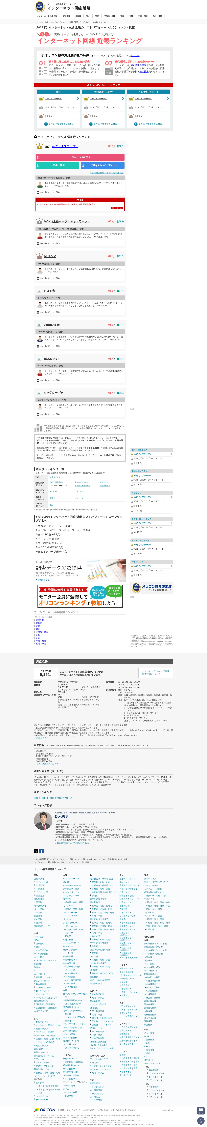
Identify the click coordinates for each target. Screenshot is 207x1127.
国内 (67, 1085)
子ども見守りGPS (71, 1048)
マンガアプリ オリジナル (74, 1024)
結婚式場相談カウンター (130, 1037)
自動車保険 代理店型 (153, 947)
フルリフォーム (43, 1062)
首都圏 (39, 1039)
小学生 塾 (94, 956)
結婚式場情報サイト (128, 1040)
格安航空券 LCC (70, 1072)
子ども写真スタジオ (72, 1004)
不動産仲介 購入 (41, 1029)
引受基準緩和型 (153, 981)
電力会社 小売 (69, 1044)
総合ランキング (56, 477)
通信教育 (94, 970)
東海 (38, 635)
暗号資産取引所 (41, 1001)
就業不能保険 (150, 1001)
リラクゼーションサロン (101, 1066)
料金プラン (104, 482)
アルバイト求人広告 (128, 957)
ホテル (66, 1089)
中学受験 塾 (95, 936)
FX (35, 970)
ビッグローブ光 (53, 392)
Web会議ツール (127, 978)
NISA (36, 940)
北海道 (39, 623)
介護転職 (123, 909)
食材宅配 (67, 899)
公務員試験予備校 (98, 1041)
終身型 (149, 977)
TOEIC (95, 1018)
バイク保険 (39, 889)
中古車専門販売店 (73, 966)
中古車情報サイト (71, 960)
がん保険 (38, 919)
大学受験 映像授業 (98, 899)
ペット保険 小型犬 (152, 967)
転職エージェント (127, 902)
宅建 (94, 1014)
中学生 (103, 973)
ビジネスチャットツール (130, 975)
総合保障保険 (150, 1014)
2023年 (53, 798)
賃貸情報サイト (41, 1049)
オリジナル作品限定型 (75, 1017)
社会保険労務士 (107, 1018)
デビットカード (41, 994)
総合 (58, 92)
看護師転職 (124, 906)
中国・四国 (41, 641)
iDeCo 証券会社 (41, 953)
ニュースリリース (73, 1110)
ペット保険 (39, 909)
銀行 (38, 947)
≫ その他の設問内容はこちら (47, 764)
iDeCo (147, 1046)
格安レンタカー (70, 949)
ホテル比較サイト (71, 1069)
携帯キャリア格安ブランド (156, 882)
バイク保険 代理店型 (153, 953)
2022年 (61, 798)
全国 (135, 1068)
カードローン (40, 974)
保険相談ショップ (42, 926)
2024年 (45, 798)
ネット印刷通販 (126, 972)
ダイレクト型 (42, 882)
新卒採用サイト (126, 939)
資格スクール (96, 1028)
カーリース (68, 953)
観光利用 (69, 1096)
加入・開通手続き (57, 482)
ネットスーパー (70, 912)
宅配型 (68, 936)
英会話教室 (95, 1001)
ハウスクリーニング (72, 892)
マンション (79, 498)
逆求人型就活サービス (129, 885)
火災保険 (38, 902)
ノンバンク (49, 977)
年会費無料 (41, 984)
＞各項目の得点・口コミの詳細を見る (107, 173)
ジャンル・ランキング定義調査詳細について (155, 672)
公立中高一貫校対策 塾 (100, 949)
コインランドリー (71, 895)
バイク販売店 (69, 977)
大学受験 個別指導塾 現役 (101, 885)
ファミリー (79, 491)
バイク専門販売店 (73, 980)
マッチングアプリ (127, 1044)
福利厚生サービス (71, 1041)
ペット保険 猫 (150, 970)
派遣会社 (123, 919)
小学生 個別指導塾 (98, 963)
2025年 (37, 798)
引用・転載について (118, 1110)
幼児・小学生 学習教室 (100, 980)
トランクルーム (70, 926)
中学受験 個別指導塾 (99, 943)
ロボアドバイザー (42, 1011)
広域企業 (40, 620)
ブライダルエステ (127, 1006)
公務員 (95, 1025)
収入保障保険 (152, 991)
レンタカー (68, 946)
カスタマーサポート (148, 92)
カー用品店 (95, 1097)
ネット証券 (39, 937)
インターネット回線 (153, 916)
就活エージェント (127, 879)
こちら (135, 55)
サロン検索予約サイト (129, 1016)
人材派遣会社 (125, 954)
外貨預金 (38, 964)
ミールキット (69, 906)
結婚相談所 (124, 1034)
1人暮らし (54, 491)
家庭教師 (94, 977)
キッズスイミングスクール (101, 1069)
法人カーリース (126, 968)
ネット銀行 (39, 957)
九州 (58, 1039)
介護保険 (148, 1011)
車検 (65, 990)
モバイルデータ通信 (153, 889)
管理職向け (126, 989)
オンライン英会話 (98, 1004)
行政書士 (96, 1021)
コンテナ (69, 933)
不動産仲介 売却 (41, 1022)
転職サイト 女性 (127, 895)
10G (51, 505)
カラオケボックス (127, 1072)
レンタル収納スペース (75, 929)
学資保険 (38, 922)
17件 (120, 256)
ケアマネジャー (109, 1021)
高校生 (95, 973)
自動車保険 (39, 879)
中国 (168, 906)
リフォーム (39, 1059)
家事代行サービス (71, 889)
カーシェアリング (71, 943)
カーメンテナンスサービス (75, 994)
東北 (38, 626)
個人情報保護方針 (89, 1110)
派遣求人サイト (126, 926)
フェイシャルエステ (128, 1009)
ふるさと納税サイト (72, 922)
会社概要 (61, 1110)
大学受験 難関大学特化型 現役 (103, 892)
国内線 (68, 1075)
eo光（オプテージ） (65, 146)
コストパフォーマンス (141, 519)
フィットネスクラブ (99, 1059)
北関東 (47, 1086)
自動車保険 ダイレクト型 (155, 943)
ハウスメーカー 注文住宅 (44, 1076)
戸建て (52, 498)
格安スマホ (161, 895)
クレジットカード (42, 981)
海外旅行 (79, 1062)
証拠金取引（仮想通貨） (47, 1008)
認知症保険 (149, 1004)
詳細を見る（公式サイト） (104, 165)
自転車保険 (39, 899)
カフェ (66, 997)
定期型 (157, 977)
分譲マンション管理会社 (45, 1035)
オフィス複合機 (70, 1037)
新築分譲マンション (43, 1069)
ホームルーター (151, 885)
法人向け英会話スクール (101, 1045)
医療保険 (38, 916)
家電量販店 (95, 1083)
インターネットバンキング (46, 960)
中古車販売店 (69, 963)
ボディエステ (125, 1013)
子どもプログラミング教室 (102, 1048)
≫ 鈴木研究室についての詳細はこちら (72, 843)
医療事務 (100, 1011)
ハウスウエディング (128, 1027)
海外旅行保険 (40, 906)
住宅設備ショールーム (44, 1056)
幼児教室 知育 (96, 983)
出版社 (68, 1021)
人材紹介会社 (125, 949)
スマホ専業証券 (41, 950)
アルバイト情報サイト (129, 889)
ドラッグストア (97, 1087)
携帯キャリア (150, 879)
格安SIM (150, 895)
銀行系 (39, 977)
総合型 (68, 1014)
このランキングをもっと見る (58, 124)
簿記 (100, 1014)
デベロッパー (42, 1099)
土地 (58, 1025)
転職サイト (124, 892)
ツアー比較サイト (71, 1079)
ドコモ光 (49, 290)
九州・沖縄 (41, 644)
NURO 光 (50, 256)
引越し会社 (68, 939)
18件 (120, 146)
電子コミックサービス (73, 1010)
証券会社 (40, 943)
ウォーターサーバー (72, 879)
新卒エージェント (127, 944)
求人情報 (131, 1110)
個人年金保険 (150, 1018)
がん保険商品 (150, 994)
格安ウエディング (127, 1030)
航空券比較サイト (71, 1065)
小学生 (111, 973)
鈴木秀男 (144, 71)
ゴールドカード (43, 991)
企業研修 (123, 982)
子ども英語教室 (97, 994)
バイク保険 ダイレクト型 (155, 950)
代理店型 (40, 885)
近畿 (38, 638)
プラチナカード (156, 1080)
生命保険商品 (150, 984)
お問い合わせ (103, 1110)
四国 (148, 909)
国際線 (76, 1075)
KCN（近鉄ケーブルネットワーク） (67, 221)
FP (93, 1011)
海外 (73, 1085)
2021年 (69, 798)
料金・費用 (59, 165)
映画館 (123, 1055)
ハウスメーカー (43, 1096)
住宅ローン (39, 967)
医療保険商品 (150, 974)
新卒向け (125, 995)
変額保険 (148, 1021)
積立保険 (148, 1025)
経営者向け (126, 985)
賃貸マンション (41, 1052)
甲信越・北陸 (42, 632)
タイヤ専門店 (96, 1100)
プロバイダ (149, 899)
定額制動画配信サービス (74, 1000)
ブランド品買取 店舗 (72, 1027)
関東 (38, 629)
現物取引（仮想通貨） (46, 1004)
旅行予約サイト (70, 1058)
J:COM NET (51, 358)
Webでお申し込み (81, 157)
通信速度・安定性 (103, 92)
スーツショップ (97, 1093)
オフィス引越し (70, 1031)
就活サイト (124, 882)
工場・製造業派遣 (127, 922)
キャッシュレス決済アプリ (46, 998)
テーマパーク (125, 1075)
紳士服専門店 (96, 1090)
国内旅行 (69, 1062)
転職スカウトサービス (129, 899)
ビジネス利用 (71, 1092)
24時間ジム (95, 1062)
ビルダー (40, 1083)
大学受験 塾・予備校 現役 (101, 879)
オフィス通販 (69, 1034)
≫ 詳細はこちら (41, 738)
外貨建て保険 (150, 1008)
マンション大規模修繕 (44, 1042)
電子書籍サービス (71, 1007)
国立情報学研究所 (139, 65)
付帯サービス (105, 486)
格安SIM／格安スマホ (154, 892)
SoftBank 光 (51, 324)
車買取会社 (68, 956)
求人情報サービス (127, 929)
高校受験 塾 (95, 902)
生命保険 (38, 912)
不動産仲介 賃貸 (41, 1045)
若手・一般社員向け (130, 992)
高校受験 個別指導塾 (99, 919)
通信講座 (94, 1008)
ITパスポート (105, 1025)
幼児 (94, 998)
